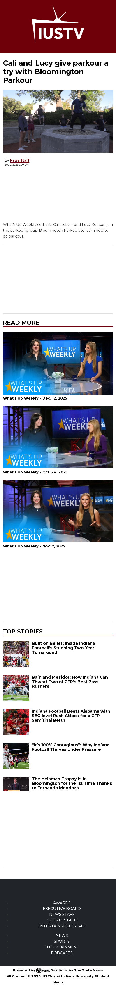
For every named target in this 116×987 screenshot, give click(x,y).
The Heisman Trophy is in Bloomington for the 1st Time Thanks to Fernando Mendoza (72, 783)
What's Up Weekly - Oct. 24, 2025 (35, 472)
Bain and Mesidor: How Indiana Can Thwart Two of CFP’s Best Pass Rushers (70, 682)
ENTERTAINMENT (61, 947)
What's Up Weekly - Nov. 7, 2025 (34, 546)
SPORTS (62, 941)
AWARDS (62, 903)
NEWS (62, 935)
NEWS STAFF (62, 914)
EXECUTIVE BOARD (62, 908)
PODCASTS (62, 953)
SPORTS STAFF (62, 920)
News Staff (19, 160)
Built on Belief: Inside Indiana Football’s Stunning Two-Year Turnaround (63, 648)
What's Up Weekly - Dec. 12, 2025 (35, 398)
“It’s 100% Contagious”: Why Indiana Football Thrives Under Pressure (70, 747)
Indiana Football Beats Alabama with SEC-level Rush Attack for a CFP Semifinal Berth (71, 716)
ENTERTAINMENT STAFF (62, 926)
